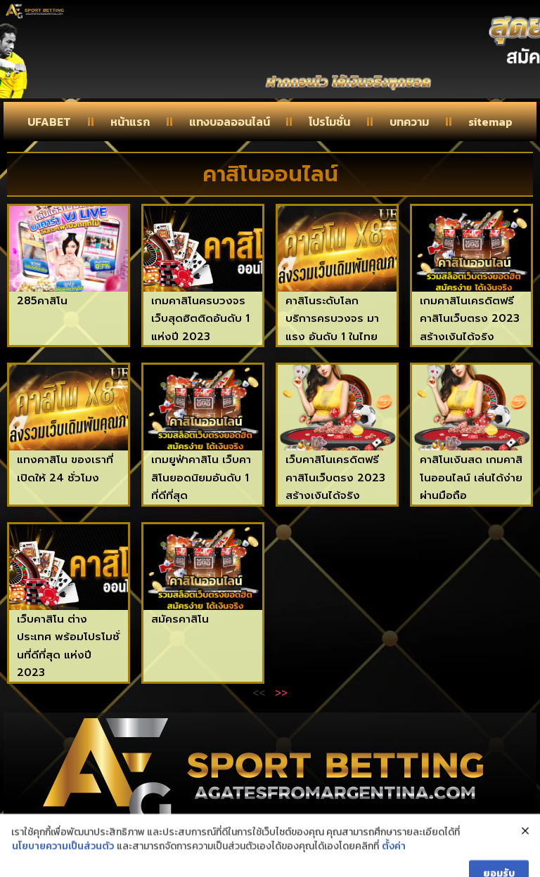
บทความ (409, 121)
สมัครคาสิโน (180, 619)
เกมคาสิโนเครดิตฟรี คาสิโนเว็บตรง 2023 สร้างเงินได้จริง (470, 318)
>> (281, 692)
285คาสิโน (42, 300)
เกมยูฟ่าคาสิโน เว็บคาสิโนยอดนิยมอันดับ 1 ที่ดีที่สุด (201, 477)
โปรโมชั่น (329, 121)
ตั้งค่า (394, 863)
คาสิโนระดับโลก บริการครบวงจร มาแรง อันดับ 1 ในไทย (332, 318)
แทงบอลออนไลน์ (229, 121)
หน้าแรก (130, 121)
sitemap (490, 121)
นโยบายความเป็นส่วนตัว (63, 863)
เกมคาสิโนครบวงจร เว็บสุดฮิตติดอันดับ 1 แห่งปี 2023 (200, 318)
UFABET (49, 121)
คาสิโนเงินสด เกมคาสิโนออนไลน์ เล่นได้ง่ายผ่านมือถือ (471, 477)
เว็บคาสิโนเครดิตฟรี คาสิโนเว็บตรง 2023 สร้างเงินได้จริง (335, 477)
